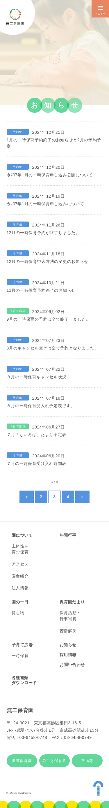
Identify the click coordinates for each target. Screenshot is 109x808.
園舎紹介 (20, 576)
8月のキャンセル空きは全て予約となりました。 (53, 348)
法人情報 (20, 588)
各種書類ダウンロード (24, 680)
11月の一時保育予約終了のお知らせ (41, 290)
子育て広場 (22, 644)
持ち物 (18, 612)
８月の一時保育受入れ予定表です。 (41, 405)
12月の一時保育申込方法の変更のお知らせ (48, 261)
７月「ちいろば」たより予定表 (37, 434)
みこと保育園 (54, 760)
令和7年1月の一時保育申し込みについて (45, 203)
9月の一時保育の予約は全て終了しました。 (48, 319)
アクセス (20, 564)
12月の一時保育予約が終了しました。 (43, 232)
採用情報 (68, 654)
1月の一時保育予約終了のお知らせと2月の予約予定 (54, 143)
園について (22, 535)
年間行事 (68, 535)
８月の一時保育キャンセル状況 (37, 377)
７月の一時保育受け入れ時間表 (37, 463)
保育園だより (72, 602)
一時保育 (20, 655)
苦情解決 (68, 630)
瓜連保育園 (22, 760)
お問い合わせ (72, 664)
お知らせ (68, 644)
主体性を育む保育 (20, 549)
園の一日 (20, 602)
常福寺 (87, 760)
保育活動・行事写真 (70, 615)
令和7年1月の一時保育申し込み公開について (50, 175)
